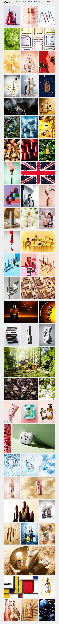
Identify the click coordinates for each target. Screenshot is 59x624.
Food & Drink (23, 1)
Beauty (17, 1)
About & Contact (50, 1)
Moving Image (39, 1)
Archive (44, 1)
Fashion (28, 1)
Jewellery (33, 1)
